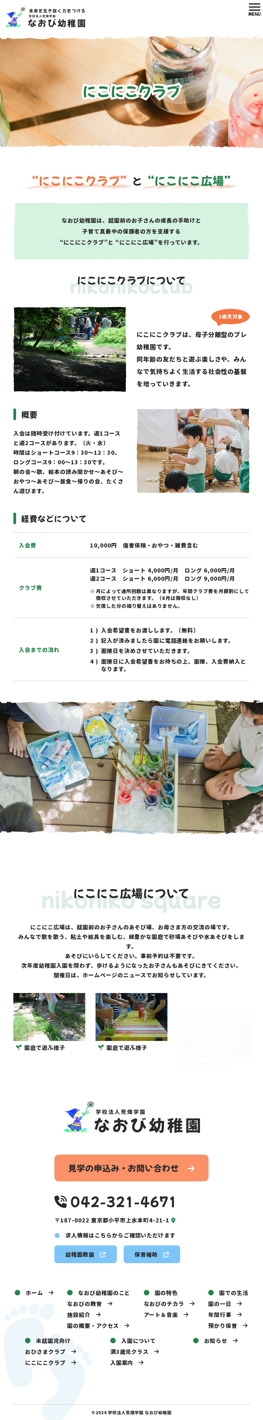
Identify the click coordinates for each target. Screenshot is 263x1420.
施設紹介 (78, 1314)
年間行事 (219, 1314)
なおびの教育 (84, 1303)
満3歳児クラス (129, 1351)
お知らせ (215, 1340)
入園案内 (122, 1362)
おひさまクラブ (45, 1351)
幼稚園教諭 (85, 1254)
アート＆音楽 (161, 1314)
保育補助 (152, 1254)
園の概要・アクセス (93, 1325)
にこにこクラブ (45, 1362)
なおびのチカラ (164, 1303)
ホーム (34, 1293)
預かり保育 (222, 1325)
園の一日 (219, 1303)
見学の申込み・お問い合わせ (131, 1168)
